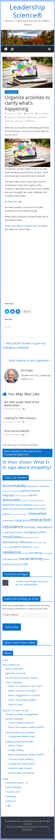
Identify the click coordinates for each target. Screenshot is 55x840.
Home (5, 660)
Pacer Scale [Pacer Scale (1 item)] (42, 543)
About (5, 778)
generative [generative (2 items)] (8, 508)
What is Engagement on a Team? (24, 695)
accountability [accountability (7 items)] (14, 485)
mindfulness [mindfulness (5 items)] (12, 537)
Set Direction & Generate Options (21, 677)
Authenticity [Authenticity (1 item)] (15, 491)
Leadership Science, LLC (16, 782)
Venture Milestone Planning (21, 772)
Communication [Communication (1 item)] (21, 496)
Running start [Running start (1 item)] (47, 553)
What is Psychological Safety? (22, 699)
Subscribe (11, 627)
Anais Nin (12, 201)
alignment (11, 117)
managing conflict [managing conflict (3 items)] (35, 532)
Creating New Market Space (21, 736)
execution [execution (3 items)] (8, 504)
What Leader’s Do (11, 664)
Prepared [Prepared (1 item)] (6, 547)
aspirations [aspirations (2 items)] (33, 486)
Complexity (10, 796)
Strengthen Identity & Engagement (21, 714)
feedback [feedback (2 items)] (28, 504)
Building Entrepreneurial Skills (19, 741)
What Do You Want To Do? (15, 710)
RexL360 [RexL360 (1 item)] (24, 553)
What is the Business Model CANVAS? (26, 727)
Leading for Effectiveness (20, 418)
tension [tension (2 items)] (16, 564)
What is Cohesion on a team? (22, 690)
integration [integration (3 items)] (22, 520)
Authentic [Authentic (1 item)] (6, 491)
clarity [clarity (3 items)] (25, 490)
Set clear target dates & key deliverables (21, 403)
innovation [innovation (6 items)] (38, 513)
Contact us (10, 801)
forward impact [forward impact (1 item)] (40, 505)
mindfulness (30, 121)
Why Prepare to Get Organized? (31, 360)
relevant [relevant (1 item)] (35, 547)
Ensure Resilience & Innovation (20, 732)
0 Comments (42, 113)
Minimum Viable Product (20, 768)
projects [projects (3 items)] (15, 547)
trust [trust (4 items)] (24, 564)
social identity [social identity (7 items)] (31, 558)
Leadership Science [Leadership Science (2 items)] (12, 532)
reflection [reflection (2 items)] (27, 546)
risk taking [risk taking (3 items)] (35, 553)
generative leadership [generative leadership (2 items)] (26, 508)
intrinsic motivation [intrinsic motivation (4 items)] (38, 527)
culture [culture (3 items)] (32, 495)
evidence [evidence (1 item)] (25, 501)
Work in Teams (15, 704)
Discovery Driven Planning (20, 759)
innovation (19, 121)
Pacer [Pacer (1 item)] (35, 543)
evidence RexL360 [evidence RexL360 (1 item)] (36, 501)
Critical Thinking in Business (21, 722)
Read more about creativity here (21, 225)
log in (15, 444)
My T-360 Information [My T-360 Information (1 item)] (31, 538)
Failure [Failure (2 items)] (19, 504)
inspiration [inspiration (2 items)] (8, 520)
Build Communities (14, 668)
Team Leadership (13, 682)
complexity (21, 117)
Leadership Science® (27, 11)
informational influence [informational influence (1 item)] (19, 514)
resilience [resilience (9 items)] (11, 552)
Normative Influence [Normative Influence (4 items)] (17, 542)
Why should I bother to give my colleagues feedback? (23, 345)
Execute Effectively (14, 718)
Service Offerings (13, 787)
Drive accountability (16, 431)
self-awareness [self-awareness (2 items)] (10, 559)
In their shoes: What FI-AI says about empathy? (26, 464)
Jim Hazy (30, 113)
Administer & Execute (15, 673)
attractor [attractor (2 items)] (44, 486)
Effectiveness (11, 92)
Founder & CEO (12, 791)
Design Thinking (15, 750)
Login (8, 805)
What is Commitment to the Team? (25, 686)
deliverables (32, 117)
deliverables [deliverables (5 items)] (11, 500)
